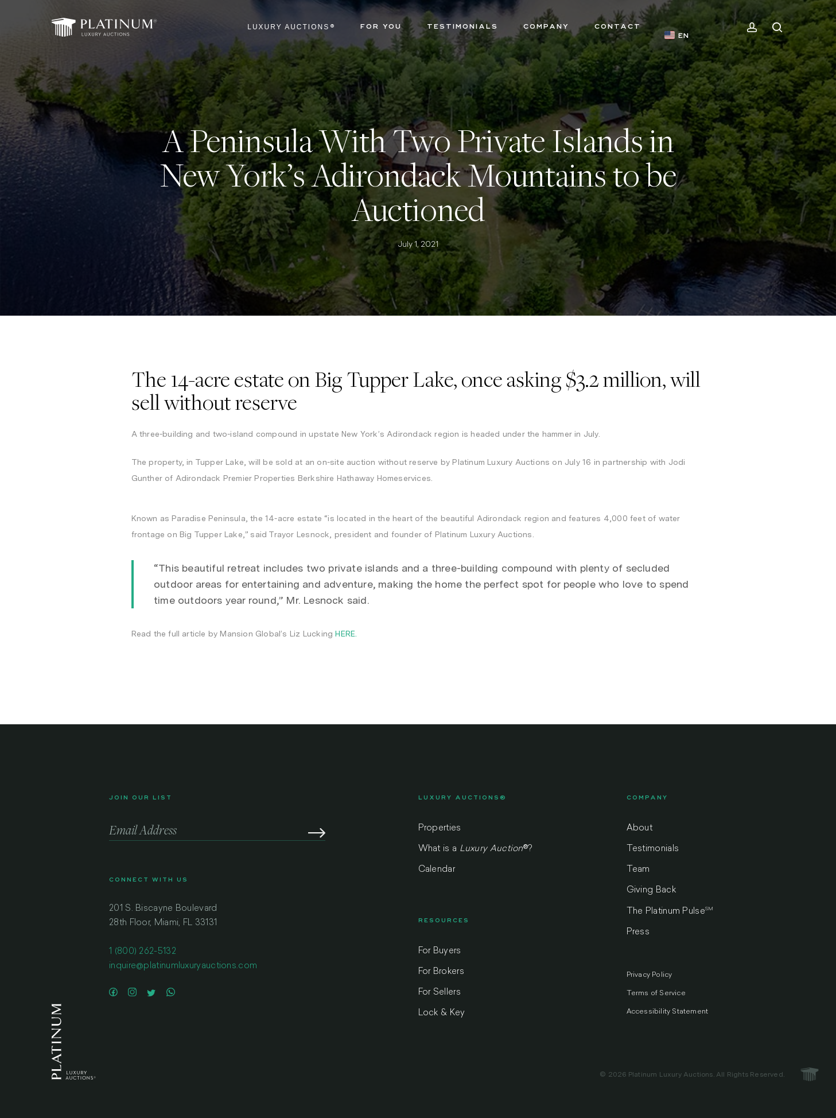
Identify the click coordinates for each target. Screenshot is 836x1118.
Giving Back (651, 890)
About (640, 828)
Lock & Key (441, 1013)
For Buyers (439, 951)
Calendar (436, 869)
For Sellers (439, 992)
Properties (439, 828)
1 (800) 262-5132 (142, 957)
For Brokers (441, 972)
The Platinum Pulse (670, 911)
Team (638, 869)
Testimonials (653, 849)
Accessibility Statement (668, 1011)
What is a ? (475, 849)
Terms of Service (656, 993)
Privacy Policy (649, 975)
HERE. (346, 633)
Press (638, 932)
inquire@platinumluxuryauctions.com (183, 971)
